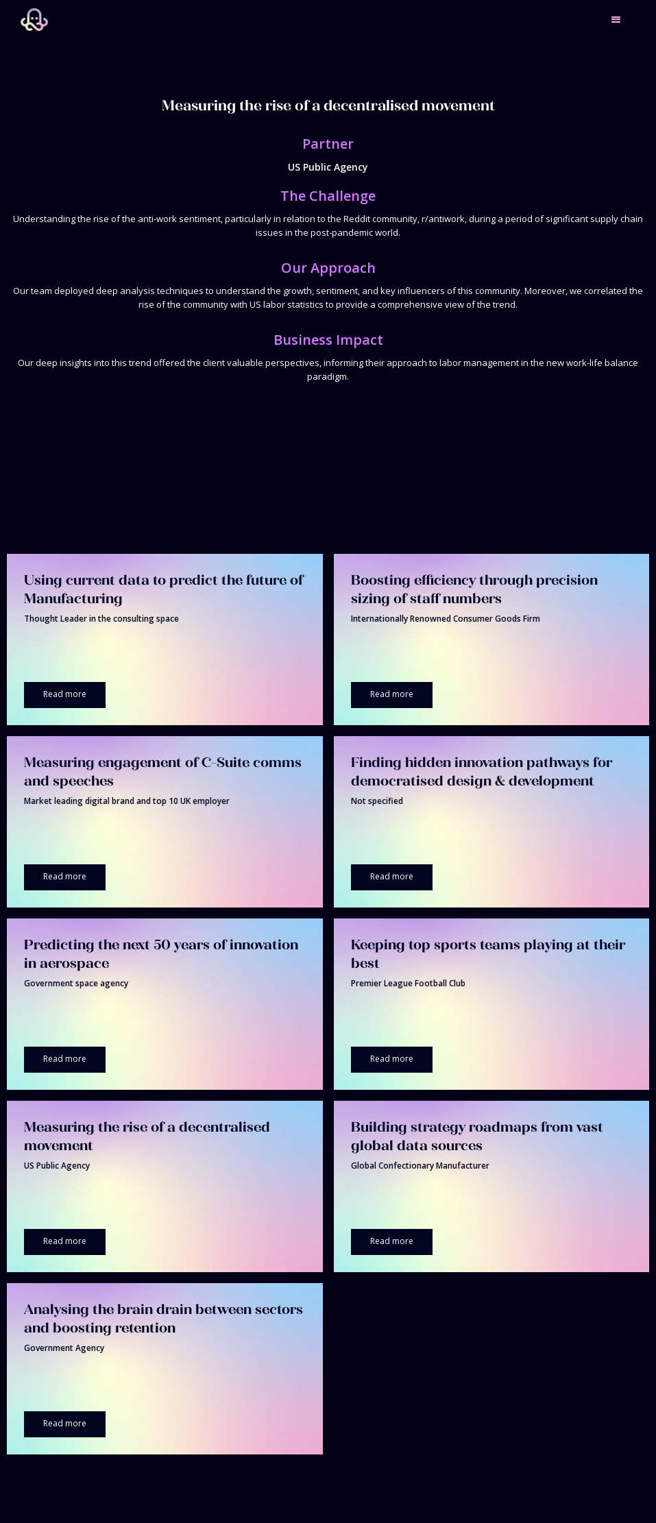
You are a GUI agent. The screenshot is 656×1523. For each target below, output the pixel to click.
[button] (615, 19)
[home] (34, 19)
